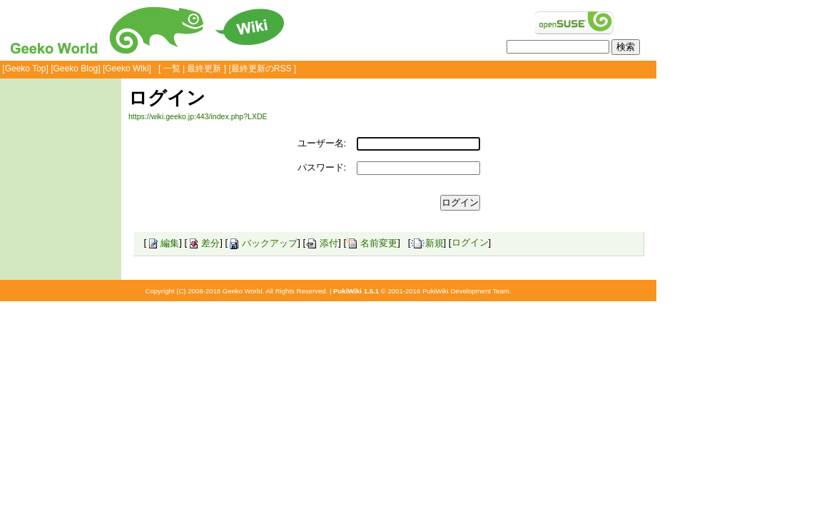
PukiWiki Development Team (465, 291)
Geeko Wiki (126, 69)
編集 (162, 243)
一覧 (171, 69)
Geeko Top (25, 69)
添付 (321, 243)
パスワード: (322, 167)
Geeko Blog (76, 69)
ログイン (470, 243)
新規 (427, 243)
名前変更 (371, 243)
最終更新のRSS (261, 69)
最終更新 (204, 69)
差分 (203, 243)
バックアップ (263, 243)
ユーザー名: (322, 143)
